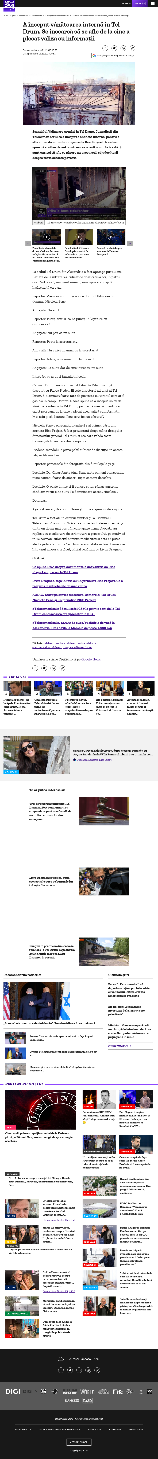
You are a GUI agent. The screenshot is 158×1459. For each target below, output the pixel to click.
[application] (78, 193)
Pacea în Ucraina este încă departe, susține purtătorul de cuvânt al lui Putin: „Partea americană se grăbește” (129, 990)
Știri (14, 15)
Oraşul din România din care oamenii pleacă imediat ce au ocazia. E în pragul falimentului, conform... (135, 1186)
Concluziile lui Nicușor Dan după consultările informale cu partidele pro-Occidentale (77, 253)
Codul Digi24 (94, 1429)
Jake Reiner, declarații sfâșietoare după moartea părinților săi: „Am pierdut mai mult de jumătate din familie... (136, 1306)
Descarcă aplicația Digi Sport (94, 759)
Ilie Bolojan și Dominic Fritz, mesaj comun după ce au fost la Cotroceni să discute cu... (110, 706)
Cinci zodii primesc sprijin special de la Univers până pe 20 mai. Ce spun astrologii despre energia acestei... (39, 1137)
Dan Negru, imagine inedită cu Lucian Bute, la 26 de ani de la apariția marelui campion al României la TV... (134, 1119)
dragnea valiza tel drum (77, 647)
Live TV (137, 3)
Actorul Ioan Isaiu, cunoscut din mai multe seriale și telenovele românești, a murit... (140, 706)
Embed (38, 222)
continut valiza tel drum (47, 647)
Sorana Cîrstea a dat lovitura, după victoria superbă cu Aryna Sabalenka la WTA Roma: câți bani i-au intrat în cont (113, 752)
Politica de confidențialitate (89, 1419)
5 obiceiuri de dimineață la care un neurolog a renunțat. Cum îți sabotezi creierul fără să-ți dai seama (136, 1280)
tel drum (49, 643)
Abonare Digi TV (23, 1429)
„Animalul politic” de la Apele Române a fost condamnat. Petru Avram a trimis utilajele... (17, 706)
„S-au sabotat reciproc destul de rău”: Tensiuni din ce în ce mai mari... (50, 1023)
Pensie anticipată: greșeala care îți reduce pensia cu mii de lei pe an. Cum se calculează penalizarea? (135, 1257)
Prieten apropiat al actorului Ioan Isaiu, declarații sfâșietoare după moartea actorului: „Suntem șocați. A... (59, 1207)
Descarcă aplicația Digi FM (59, 1220)
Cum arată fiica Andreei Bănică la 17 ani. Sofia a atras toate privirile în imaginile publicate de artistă (57, 1328)
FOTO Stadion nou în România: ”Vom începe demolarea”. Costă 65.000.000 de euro (133, 1208)
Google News (91, 659)
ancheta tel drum (66, 643)
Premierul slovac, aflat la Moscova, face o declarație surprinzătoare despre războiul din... (79, 706)
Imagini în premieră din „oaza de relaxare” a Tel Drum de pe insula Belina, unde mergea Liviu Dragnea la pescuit (52, 951)
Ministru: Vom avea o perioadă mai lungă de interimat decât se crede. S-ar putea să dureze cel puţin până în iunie (129, 1031)
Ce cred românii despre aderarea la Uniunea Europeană (109, 251)
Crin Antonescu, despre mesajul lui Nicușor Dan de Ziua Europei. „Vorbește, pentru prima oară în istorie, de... (41, 1181)
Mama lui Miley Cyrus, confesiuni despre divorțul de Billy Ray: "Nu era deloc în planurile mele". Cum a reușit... (59, 1234)
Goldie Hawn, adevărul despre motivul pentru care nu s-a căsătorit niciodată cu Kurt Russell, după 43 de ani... (58, 1279)
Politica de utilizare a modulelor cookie (59, 1429)
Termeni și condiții (64, 1419)
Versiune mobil (79, 1442)
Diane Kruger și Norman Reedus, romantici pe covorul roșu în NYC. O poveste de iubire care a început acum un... (135, 1234)
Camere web (115, 1429)
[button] (79, 193)
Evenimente (37, 15)
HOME (6, 15)
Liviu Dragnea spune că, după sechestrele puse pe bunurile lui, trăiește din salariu (51, 881)
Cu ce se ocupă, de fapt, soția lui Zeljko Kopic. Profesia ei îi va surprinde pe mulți (135, 1162)
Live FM (124, 3)
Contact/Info (136, 1429)
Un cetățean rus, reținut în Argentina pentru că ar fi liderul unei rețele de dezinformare (99, 1162)
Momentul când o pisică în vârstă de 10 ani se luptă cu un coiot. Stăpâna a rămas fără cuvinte (59, 1306)
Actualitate (24, 15)
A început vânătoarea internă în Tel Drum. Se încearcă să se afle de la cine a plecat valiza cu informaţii (87, 15)
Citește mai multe (118, 1046)
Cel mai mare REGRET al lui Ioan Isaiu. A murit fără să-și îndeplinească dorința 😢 (99, 1117)
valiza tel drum (87, 643)
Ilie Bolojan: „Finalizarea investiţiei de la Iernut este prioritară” (126, 1010)
